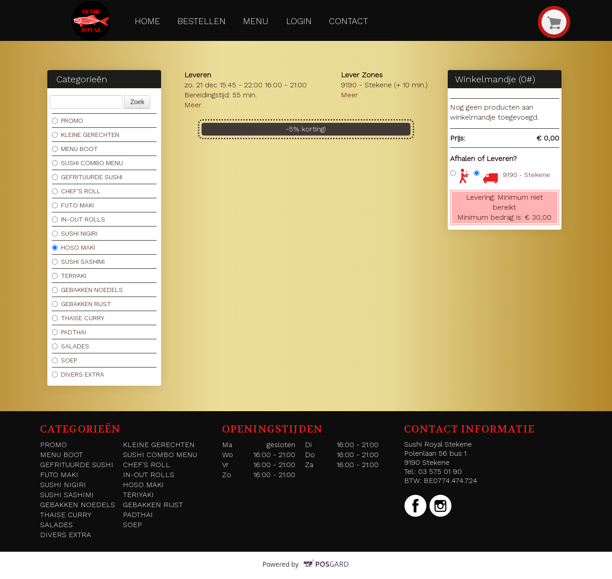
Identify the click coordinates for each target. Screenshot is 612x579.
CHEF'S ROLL (76, 191)
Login (299, 21)
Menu (255, 21)
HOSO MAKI (73, 247)
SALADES (70, 346)
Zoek (137, 102)
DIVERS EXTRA (78, 374)
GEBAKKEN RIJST (81, 303)
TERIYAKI (69, 275)
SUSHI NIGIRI (74, 233)
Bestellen (201, 21)
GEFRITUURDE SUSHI (87, 177)
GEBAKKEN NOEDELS (87, 289)
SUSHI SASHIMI (78, 261)
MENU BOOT (75, 148)
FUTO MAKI (73, 205)
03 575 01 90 (440, 471)
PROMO (67, 120)
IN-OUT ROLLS (78, 219)
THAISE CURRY (78, 318)
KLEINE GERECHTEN (85, 134)
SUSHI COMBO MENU (87, 162)
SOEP (64, 360)
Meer (193, 105)
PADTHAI (69, 332)
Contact (348, 21)
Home (147, 21)
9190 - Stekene (526, 174)
